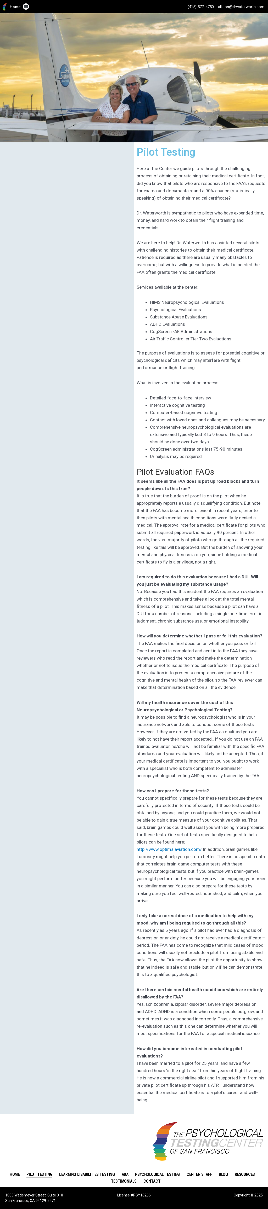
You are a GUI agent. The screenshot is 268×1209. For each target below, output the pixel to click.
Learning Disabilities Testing (87, 1174)
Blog (223, 1174)
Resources (245, 1174)
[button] (26, 6)
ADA (125, 1174)
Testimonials (124, 1181)
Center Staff (199, 1174)
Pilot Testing (39, 1174)
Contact (151, 1181)
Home (15, 6)
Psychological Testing (157, 1174)
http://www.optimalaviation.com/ (169, 849)
